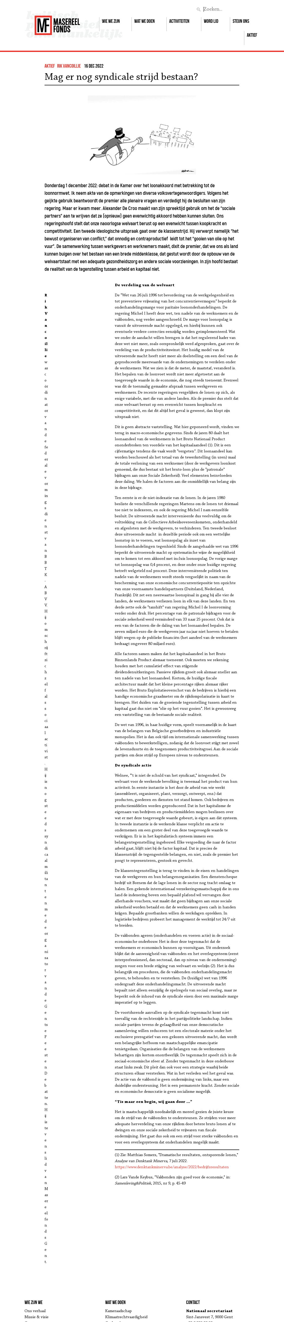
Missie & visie (37, 1317)
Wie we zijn (111, 21)
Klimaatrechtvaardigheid (126, 1317)
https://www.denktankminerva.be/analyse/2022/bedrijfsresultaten (172, 1167)
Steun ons (241, 21)
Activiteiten (179, 21)
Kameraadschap (118, 1311)
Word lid (211, 21)
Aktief (252, 35)
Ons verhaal (35, 1311)
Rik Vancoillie (69, 66)
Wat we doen (144, 21)
